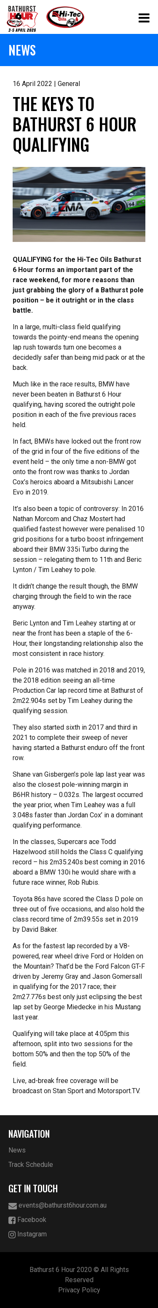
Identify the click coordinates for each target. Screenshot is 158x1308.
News (17, 1150)
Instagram (27, 1234)
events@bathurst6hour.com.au (57, 1205)
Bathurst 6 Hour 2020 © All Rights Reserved (79, 1275)
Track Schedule (30, 1165)
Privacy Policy (79, 1290)
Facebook (27, 1220)
